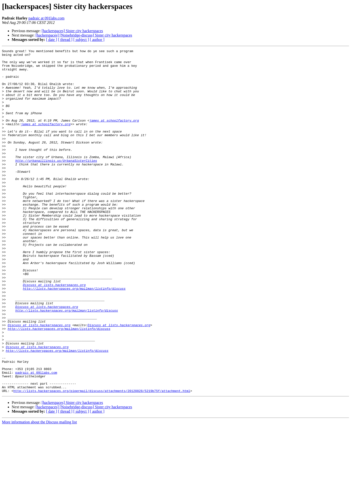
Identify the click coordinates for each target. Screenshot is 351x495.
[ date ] (51, 40)
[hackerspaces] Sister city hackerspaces (72, 31)
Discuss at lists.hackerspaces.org (54, 332)
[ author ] (97, 40)
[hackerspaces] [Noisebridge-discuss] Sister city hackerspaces (84, 35)
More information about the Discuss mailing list (39, 491)
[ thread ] (65, 40)
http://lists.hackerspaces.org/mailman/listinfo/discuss (74, 336)
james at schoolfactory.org (114, 135)
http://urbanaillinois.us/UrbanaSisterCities (56, 183)
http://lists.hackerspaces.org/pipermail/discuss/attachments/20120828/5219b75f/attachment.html (101, 459)
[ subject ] (81, 40)
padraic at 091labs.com (46, 18)
